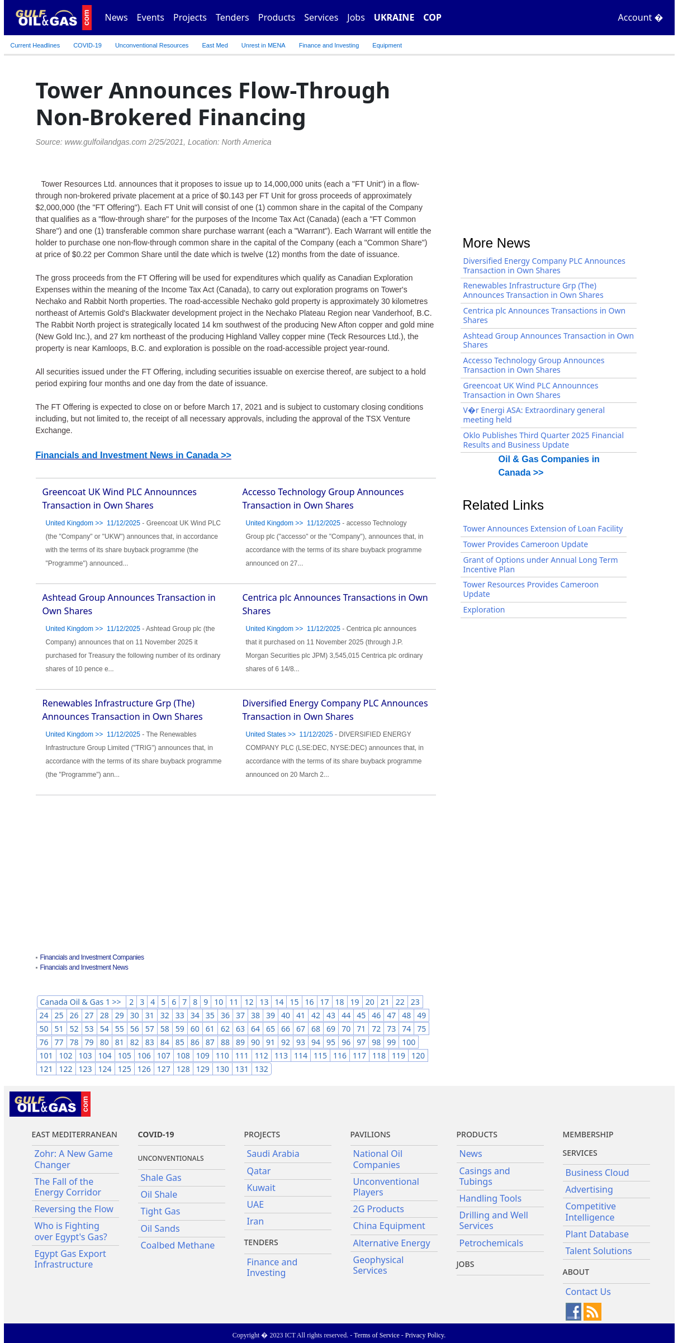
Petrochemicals (491, 1243)
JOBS (466, 1264)
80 (104, 1042)
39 (270, 1015)
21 (385, 1001)
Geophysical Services (378, 1265)
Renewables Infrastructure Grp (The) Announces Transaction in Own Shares (533, 290)
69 (330, 1028)
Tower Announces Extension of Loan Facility (543, 528)
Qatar (259, 1171)
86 (195, 1042)
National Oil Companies (378, 1158)
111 (242, 1055)
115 (320, 1055)
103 (85, 1055)
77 (59, 1042)
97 (361, 1042)
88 (225, 1042)
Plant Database (597, 1234)
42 (315, 1015)
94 (315, 1042)
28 (104, 1015)
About (576, 1271)
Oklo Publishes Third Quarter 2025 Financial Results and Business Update (543, 440)
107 (163, 1055)
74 (406, 1028)
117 (359, 1055)
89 (240, 1042)
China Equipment (389, 1225)
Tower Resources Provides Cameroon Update (531, 589)
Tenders (232, 17)
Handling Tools (490, 1198)
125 (124, 1069)
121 (46, 1069)
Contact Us (588, 1291)
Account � (640, 17)
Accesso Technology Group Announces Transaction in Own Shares (534, 365)
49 (421, 1015)
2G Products (378, 1209)
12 (248, 1001)
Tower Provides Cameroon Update (526, 544)
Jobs (356, 17)
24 (44, 1015)
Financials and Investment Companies (92, 957)
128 (183, 1069)
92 (285, 1042)
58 (164, 1028)
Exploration (484, 609)
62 (225, 1028)
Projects (190, 17)
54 (104, 1028)
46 (376, 1015)
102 (66, 1055)
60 (195, 1028)
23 (415, 1001)
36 (225, 1015)
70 (346, 1028)
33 (180, 1015)
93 (300, 1042)
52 (74, 1028)
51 (59, 1028)
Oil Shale (159, 1194)
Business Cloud (597, 1172)
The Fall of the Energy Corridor (68, 1186)
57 (149, 1028)
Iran (255, 1221)
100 (408, 1042)
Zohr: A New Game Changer (74, 1158)
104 (105, 1055)
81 (119, 1042)
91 (270, 1042)
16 (309, 1001)
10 (218, 1001)
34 (195, 1015)
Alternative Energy (391, 1243)
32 (164, 1015)
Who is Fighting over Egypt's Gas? (71, 1230)
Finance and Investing (329, 45)
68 (315, 1028)
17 (324, 1001)
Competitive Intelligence (591, 1211)
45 (361, 1015)
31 (149, 1015)
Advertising (589, 1189)
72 (376, 1028)
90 (255, 1042)
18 (339, 1001)
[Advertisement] (236, 876)
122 (66, 1069)
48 (406, 1015)
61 (210, 1028)
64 (255, 1028)
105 (124, 1055)
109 (203, 1055)
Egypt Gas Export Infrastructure (70, 1258)
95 (330, 1042)
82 (134, 1042)
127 (163, 1069)
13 (263, 1001)
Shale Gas (161, 1177)
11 (233, 1001)
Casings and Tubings (484, 1176)
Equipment (387, 45)
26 (74, 1015)
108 (183, 1055)
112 (261, 1055)
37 (240, 1015)
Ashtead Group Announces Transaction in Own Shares (548, 340)
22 (400, 1001)
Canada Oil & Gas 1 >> (82, 1001)
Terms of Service (377, 1335)
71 (361, 1028)
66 (285, 1028)
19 (354, 1001)
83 (149, 1042)
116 (340, 1055)
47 (391, 1015)
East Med (214, 45)
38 (255, 1015)
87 (210, 1042)
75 (421, 1028)
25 (59, 1015)
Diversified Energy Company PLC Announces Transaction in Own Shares (544, 265)
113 (281, 1055)
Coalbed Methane (178, 1245)
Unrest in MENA (263, 45)
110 (222, 1055)
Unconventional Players (386, 1186)
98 (376, 1042)
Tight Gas (161, 1211)
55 (119, 1028)
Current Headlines (35, 45)
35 (210, 1015)
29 (119, 1015)
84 (164, 1042)
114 (300, 1055)
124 (105, 1069)
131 (242, 1069)
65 (270, 1028)
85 (180, 1042)
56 (134, 1028)
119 (398, 1055)
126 (144, 1069)
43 (330, 1015)
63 (240, 1028)
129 (203, 1069)
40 (285, 1015)
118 (379, 1055)
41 (300, 1015)
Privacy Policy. (425, 1335)
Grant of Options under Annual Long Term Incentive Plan (540, 564)
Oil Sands (160, 1228)
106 (144, 1055)
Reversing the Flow (74, 1209)
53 (89, 1028)
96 (346, 1042)
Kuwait (261, 1187)
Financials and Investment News (84, 967)
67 (300, 1028)
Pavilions (370, 1134)
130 (222, 1069)
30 (134, 1015)
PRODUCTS (477, 1134)
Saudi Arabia (273, 1153)
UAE (255, 1204)
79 (89, 1042)
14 (278, 1001)
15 (294, 1001)
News (116, 17)
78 (74, 1042)
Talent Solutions (599, 1251)
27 (89, 1015)
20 (370, 1001)
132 (261, 1069)
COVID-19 (87, 45)
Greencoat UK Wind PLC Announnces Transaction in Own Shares (531, 390)
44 (346, 1015)
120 (418, 1055)
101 (46, 1055)
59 (180, 1028)
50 (44, 1028)
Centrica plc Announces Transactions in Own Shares (544, 315)
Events (150, 17)
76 (44, 1042)
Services (321, 17)
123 (85, 1069)
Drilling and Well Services (493, 1220)
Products (277, 17)
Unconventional (151, 45)
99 (391, 1042)
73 (391, 1028)
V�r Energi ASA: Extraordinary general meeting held (534, 415)
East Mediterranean (74, 1134)
